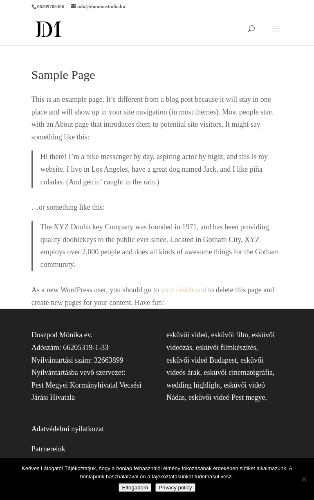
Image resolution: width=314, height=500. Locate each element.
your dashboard (183, 290)
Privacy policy (175, 487)
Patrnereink (48, 449)
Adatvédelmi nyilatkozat (67, 429)
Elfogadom (135, 487)
